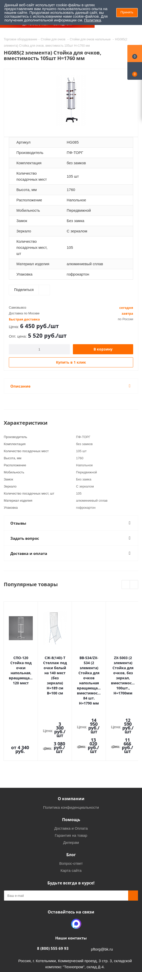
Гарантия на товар (71, 782)
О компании (71, 745)
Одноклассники (64, 871)
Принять (127, 12)
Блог (71, 801)
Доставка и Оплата (71, 775)
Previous (126, 584)
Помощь (71, 766)
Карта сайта (71, 817)
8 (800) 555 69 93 (53, 895)
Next (134, 584)
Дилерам (71, 789)
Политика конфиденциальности (71, 754)
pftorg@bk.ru (102, 896)
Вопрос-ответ (71, 810)
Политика (92, 20)
